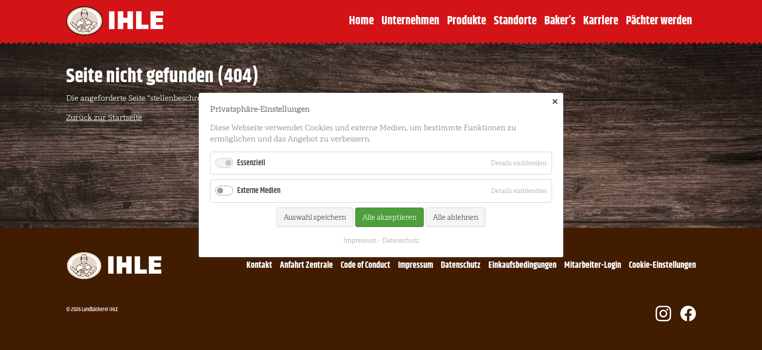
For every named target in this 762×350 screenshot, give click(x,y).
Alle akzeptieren (389, 217)
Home (361, 21)
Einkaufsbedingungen (522, 265)
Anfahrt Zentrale (306, 265)
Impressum (415, 265)
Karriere (600, 21)
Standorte (515, 21)
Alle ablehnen (455, 217)
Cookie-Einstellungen (662, 265)
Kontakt (259, 265)
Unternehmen (410, 21)
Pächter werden (659, 21)
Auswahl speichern (315, 217)
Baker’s (559, 21)
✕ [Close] (555, 102)
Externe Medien (258, 191)
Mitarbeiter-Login (592, 265)
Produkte (466, 21)
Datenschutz (461, 265)
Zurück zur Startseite (104, 117)
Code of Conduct (365, 265)
